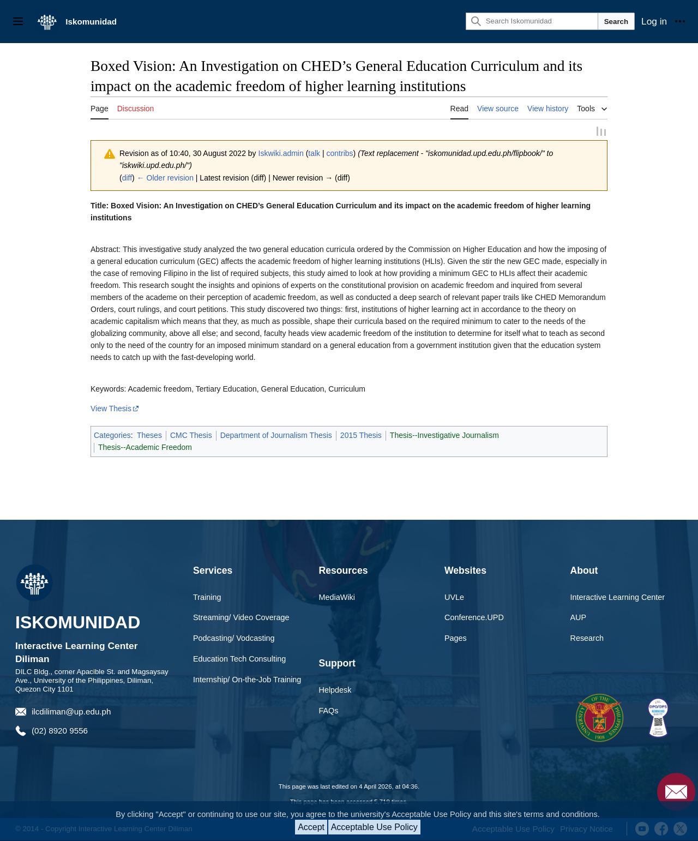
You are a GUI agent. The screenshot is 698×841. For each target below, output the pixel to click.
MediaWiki (337, 596)
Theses (149, 435)
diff (127, 177)
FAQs (329, 710)
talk (314, 153)
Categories (112, 435)
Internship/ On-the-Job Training (247, 679)
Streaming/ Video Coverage (241, 617)
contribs (340, 153)
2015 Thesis (361, 435)
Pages (455, 638)
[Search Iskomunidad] (532, 21)
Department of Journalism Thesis (276, 435)
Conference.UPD (474, 617)
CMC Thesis (191, 435)
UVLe (454, 596)
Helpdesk (335, 689)
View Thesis (111, 408)
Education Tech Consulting (239, 658)
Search (616, 21)
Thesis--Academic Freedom (145, 447)
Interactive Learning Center (617, 596)
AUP (578, 617)
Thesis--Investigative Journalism (444, 435)
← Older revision (165, 177)
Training (207, 596)
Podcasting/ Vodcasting (234, 638)
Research (587, 638)
